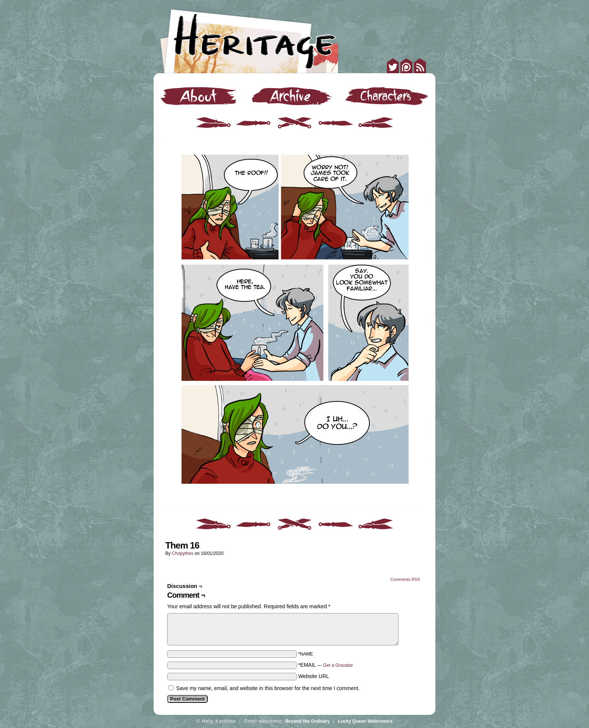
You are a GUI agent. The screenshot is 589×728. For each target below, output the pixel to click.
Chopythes (182, 553)
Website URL (313, 676)
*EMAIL (325, 665)
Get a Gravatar (338, 665)
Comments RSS (405, 579)
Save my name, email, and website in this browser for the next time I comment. (268, 688)
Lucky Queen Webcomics (365, 721)
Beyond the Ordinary (307, 721)
